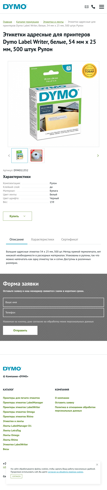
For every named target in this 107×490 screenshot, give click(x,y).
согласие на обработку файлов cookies (65, 471)
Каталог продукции (27, 21)
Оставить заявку (64, 402)
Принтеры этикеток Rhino (18, 416)
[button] (97, 155)
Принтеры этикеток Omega (19, 411)
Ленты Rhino (10, 439)
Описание (17, 239)
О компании (62, 398)
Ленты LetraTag (12, 430)
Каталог (8, 389)
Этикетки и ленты (53, 21)
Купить (17, 216)
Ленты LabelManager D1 (17, 425)
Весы (6, 449)
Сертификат (69, 239)
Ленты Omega (11, 435)
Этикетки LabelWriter (15, 444)
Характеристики (42, 239)
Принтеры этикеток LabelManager (23, 402)
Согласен (16, 476)
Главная (7, 21)
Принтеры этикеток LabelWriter (21, 407)
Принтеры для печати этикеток (21, 398)
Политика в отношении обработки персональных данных (75, 408)
